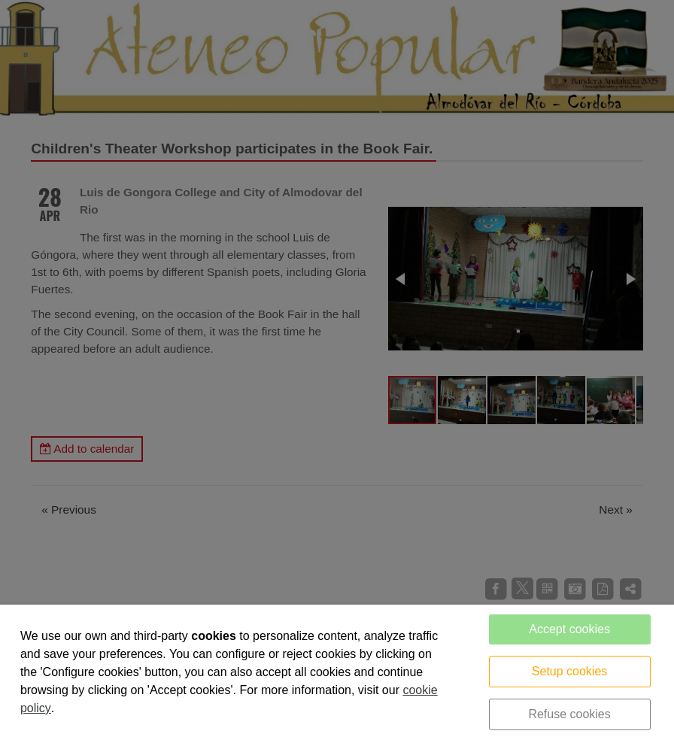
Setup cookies (570, 671)
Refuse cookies (569, 714)
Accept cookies (569, 629)
